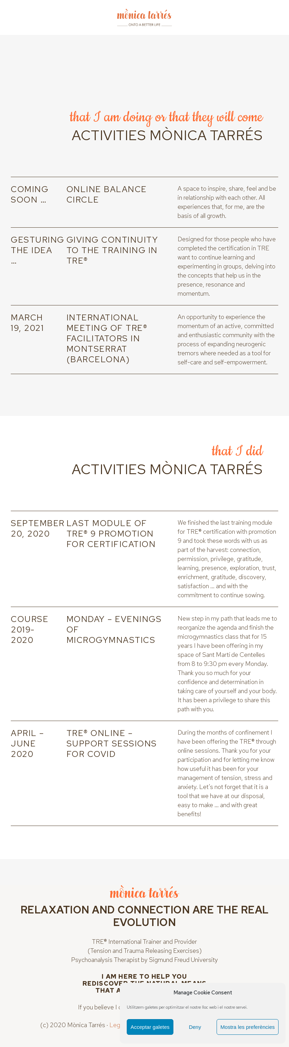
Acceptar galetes (150, 1027)
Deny (195, 1027)
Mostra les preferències (247, 1027)
